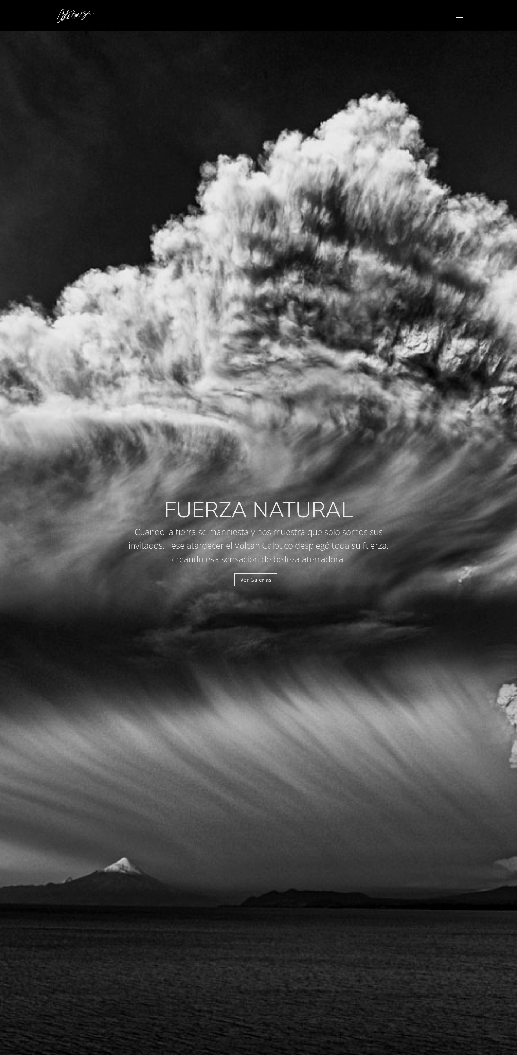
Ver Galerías (255, 579)
